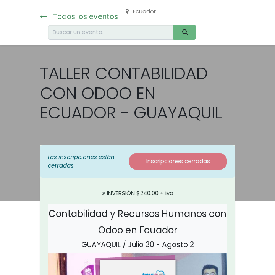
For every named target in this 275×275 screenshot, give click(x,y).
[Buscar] (184, 32)
